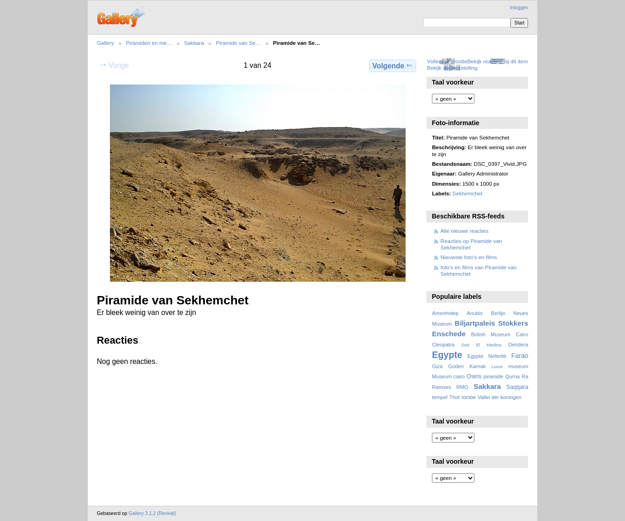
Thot (454, 397)
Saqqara (517, 387)
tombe (468, 397)
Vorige (114, 65)
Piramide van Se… (238, 43)
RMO (462, 387)
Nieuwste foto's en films (469, 257)
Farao (519, 355)
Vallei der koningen (500, 397)
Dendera (518, 344)
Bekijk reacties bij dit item (497, 61)
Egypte (447, 355)
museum (518, 366)
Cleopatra (443, 344)
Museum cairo (448, 376)
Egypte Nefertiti (486, 356)
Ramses (441, 387)
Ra (525, 376)
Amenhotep (445, 313)
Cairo (522, 334)
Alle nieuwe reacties (465, 231)
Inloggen (519, 7)
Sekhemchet (467, 193)
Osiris (474, 376)
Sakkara (194, 43)
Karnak (477, 366)
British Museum (490, 334)
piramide (494, 376)
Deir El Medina (481, 344)
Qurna (512, 376)
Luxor (497, 366)
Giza (437, 366)
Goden (456, 366)
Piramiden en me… (149, 43)
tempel (440, 397)
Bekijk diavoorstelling (452, 68)
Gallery (105, 43)
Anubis (474, 313)
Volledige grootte (447, 61)
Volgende (392, 65)
